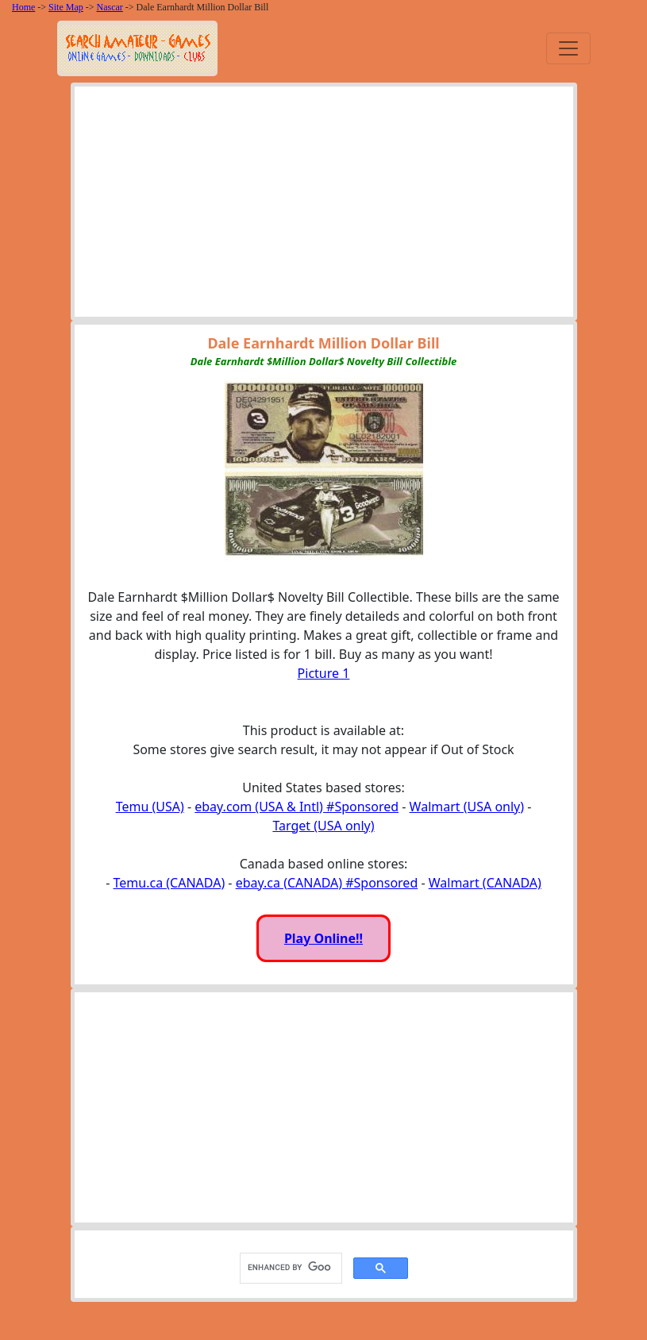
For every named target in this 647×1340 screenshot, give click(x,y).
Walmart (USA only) (467, 806)
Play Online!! (323, 938)
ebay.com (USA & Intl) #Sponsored (296, 806)
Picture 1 (324, 673)
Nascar (110, 7)
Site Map (65, 7)
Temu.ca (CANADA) (169, 882)
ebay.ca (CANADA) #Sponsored (327, 882)
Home (23, 7)
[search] (289, 1268)
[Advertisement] (324, 205)
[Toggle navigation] (568, 48)
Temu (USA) (150, 806)
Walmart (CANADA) (485, 882)
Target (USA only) (323, 825)
